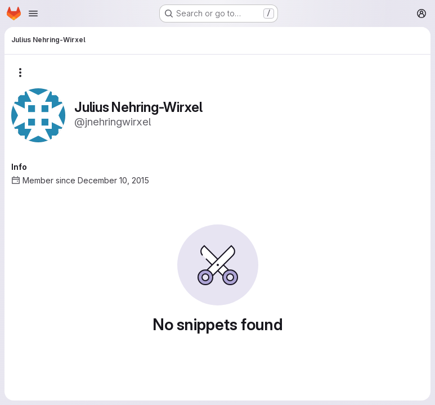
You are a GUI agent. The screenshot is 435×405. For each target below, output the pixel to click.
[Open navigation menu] (33, 13)
